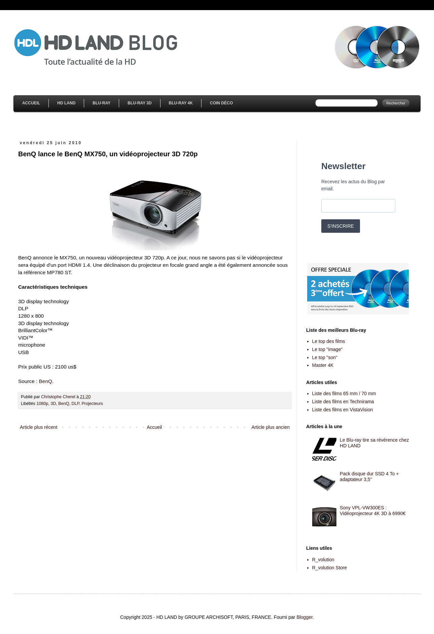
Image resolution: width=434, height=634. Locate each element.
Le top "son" (324, 357)
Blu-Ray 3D (139, 103)
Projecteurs (92, 403)
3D (53, 403)
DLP (75, 403)
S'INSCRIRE (340, 226)
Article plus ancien (270, 427)
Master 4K (323, 365)
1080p (42, 403)
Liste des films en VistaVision (342, 409)
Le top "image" (327, 349)
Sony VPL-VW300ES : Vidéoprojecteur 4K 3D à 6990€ (372, 510)
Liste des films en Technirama (343, 401)
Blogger (304, 617)
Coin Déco (221, 103)
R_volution (323, 559)
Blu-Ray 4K (181, 103)
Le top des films (328, 341)
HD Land (66, 103)
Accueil (31, 103)
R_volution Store (329, 567)
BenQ (45, 381)
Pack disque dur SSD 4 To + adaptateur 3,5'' (369, 476)
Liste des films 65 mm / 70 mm (344, 393)
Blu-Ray (101, 103)
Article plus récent (38, 427)
